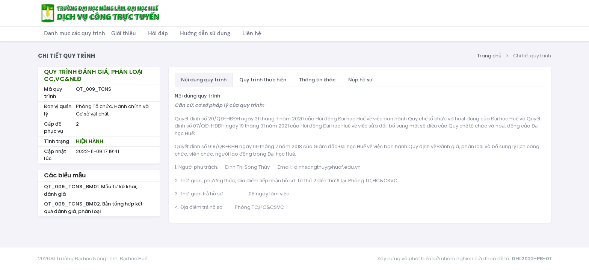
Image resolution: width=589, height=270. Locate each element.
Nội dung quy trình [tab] (204, 79)
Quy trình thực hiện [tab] (262, 79)
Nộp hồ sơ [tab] (360, 79)
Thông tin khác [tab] (317, 79)
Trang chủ (489, 55)
